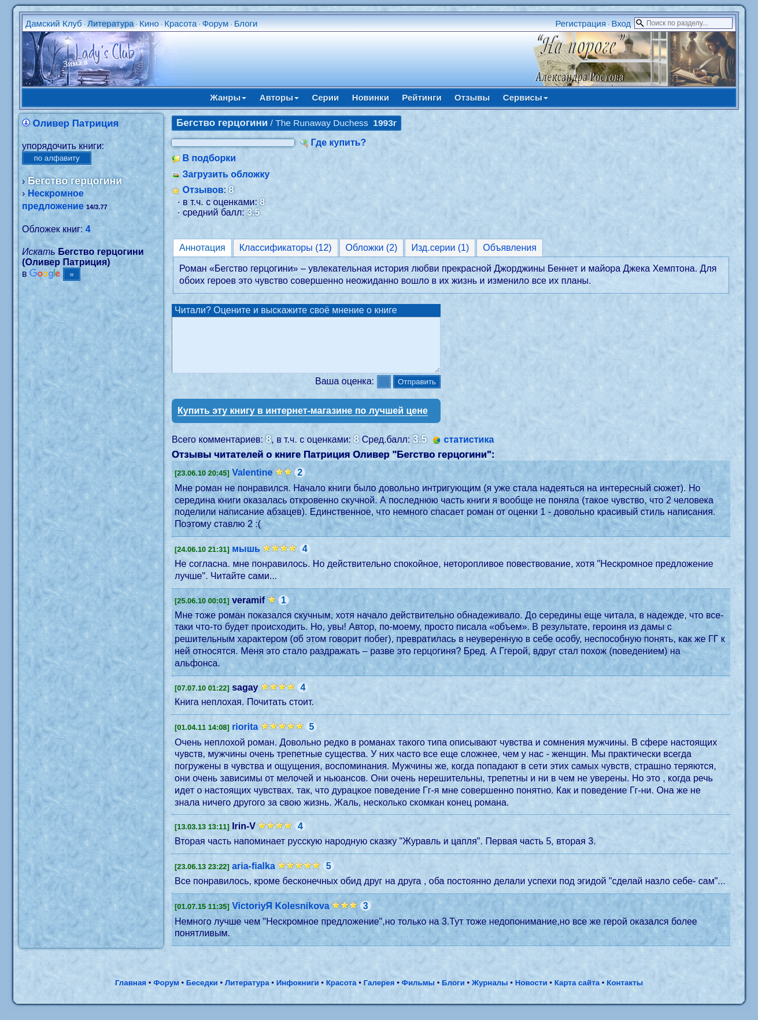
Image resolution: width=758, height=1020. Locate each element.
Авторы (279, 97)
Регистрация (580, 23)
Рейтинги (421, 97)
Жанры (228, 97)
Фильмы (418, 993)
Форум (215, 23)
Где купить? (339, 142)
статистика (469, 450)
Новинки (370, 97)
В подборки (209, 158)
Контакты (625, 993)
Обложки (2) (372, 248)
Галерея (379, 993)
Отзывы (472, 97)
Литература (110, 23)
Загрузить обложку (226, 174)
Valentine (252, 483)
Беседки (202, 993)
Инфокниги (297, 993)
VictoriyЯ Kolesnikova (281, 916)
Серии (325, 97)
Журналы (490, 993)
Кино (149, 23)
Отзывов (203, 190)
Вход (621, 23)
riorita (245, 737)
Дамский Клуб (53, 23)
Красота (180, 23)
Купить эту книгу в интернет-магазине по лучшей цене (303, 421)
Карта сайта (577, 993)
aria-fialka (253, 876)
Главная (130, 993)
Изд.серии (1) (440, 248)
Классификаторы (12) (285, 248)
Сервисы (525, 97)
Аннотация (202, 248)
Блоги (246, 23)
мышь (246, 559)
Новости (531, 993)
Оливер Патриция (76, 123)
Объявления (510, 248)
